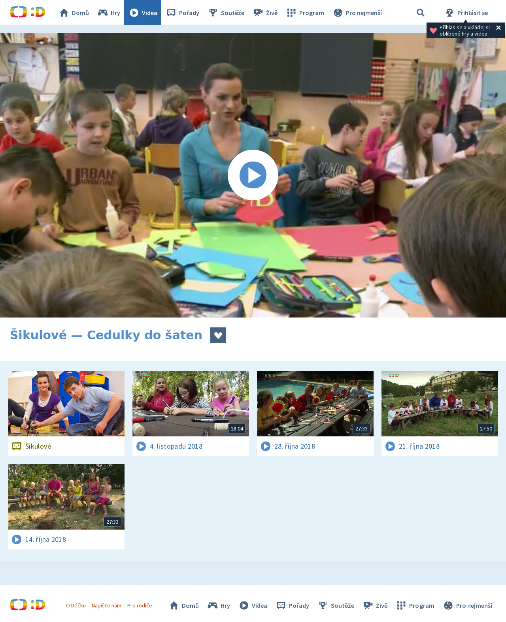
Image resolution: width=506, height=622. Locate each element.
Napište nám (106, 605)
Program (304, 13)
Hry (108, 13)
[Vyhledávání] (420, 12)
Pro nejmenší (357, 13)
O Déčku (76, 605)
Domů (73, 13)
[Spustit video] (253, 175)
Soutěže (225, 13)
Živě (265, 13)
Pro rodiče (139, 605)
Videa (142, 13)
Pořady (182, 13)
